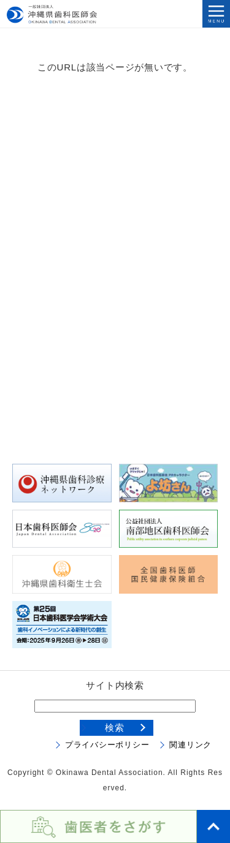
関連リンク (190, 745)
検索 (115, 727)
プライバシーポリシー (107, 745)
